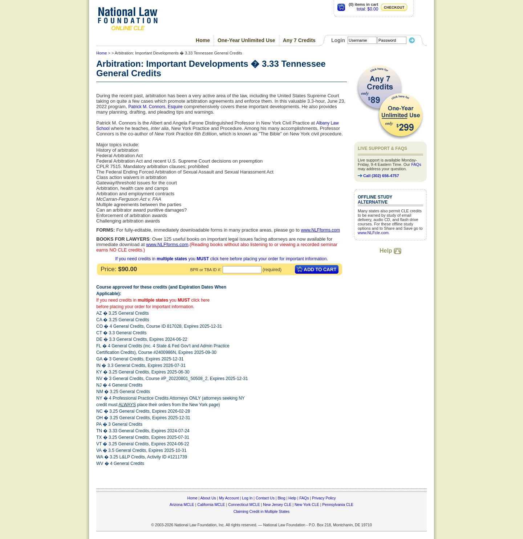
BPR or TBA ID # (205, 270)
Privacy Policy (324, 498)
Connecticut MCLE (244, 504)
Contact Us (265, 498)
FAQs (416, 164)
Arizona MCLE (182, 504)
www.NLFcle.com (373, 232)
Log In (247, 498)
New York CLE (307, 504)
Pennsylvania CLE (337, 504)
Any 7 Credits (299, 40)
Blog (281, 498)
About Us (208, 498)
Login (338, 40)
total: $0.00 (367, 9)
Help (390, 251)
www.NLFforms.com (320, 230)
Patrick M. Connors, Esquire (155, 106)
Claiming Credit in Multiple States (262, 511)
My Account (229, 498)
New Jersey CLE (277, 504)
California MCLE (211, 504)
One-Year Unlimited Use (246, 40)
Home (203, 40)
